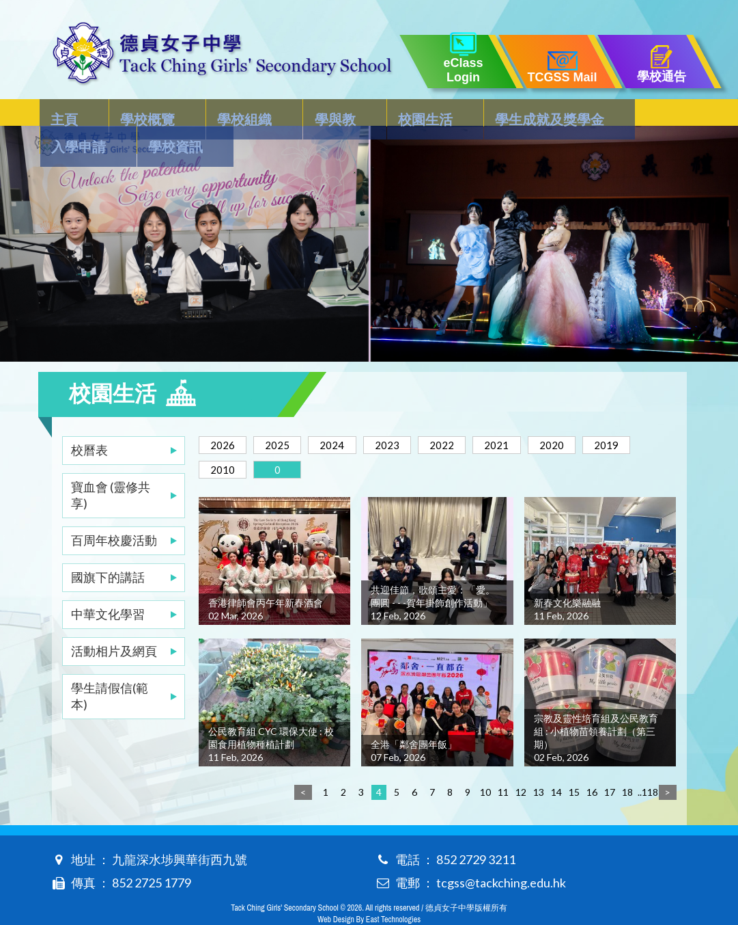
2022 (468, 417)
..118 (645, 764)
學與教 (284, 113)
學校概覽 (131, 113)
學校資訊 (652, 113)
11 (503, 764)
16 (591, 764)
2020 (590, 417)
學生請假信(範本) (109, 668)
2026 (225, 417)
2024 (347, 417)
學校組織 (211, 113)
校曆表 (89, 422)
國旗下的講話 (108, 549)
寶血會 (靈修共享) (110, 467)
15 (574, 764)
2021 (529, 417)
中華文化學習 (108, 586)
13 (538, 764)
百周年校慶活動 (114, 512)
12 (520, 764)
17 (609, 764)
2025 (286, 417)
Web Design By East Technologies (369, 892)
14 (556, 764)
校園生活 (357, 113)
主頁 (65, 113)
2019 (225, 441)
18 (627, 764)
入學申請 (572, 113)
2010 (286, 441)
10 (485, 764)
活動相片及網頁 (114, 623)
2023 (407, 417)
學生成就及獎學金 (465, 113)
